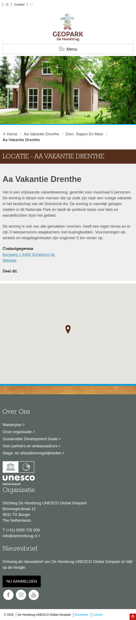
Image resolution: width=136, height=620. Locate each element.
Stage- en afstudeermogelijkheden (32, 453)
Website (10, 260)
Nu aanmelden (21, 581)
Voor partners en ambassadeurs (30, 446)
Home (10, 134)
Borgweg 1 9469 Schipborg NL (29, 255)
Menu (68, 49)
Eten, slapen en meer (84, 134)
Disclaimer (82, 614)
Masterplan (12, 425)
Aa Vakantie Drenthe (41, 134)
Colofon (97, 614)
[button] (68, 329)
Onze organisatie (17, 432)
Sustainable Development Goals (30, 439)
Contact (19, 4)
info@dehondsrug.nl (20, 536)
